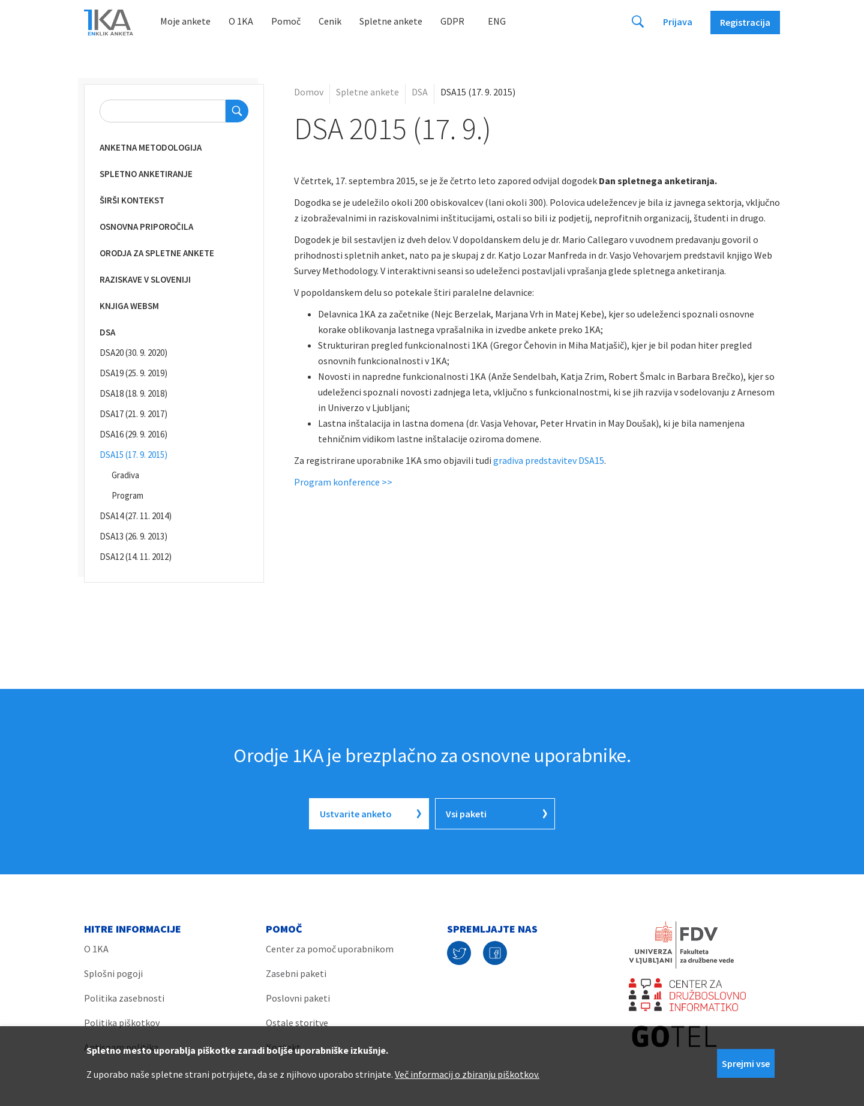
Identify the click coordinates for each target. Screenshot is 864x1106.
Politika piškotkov (122, 1023)
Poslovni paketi (298, 998)
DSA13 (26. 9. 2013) (133, 536)
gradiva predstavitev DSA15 (548, 460)
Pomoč (286, 21)
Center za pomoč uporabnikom (330, 949)
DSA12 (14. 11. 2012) (136, 556)
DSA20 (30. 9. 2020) (133, 352)
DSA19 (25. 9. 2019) (133, 373)
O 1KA (241, 21)
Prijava (677, 22)
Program (127, 495)
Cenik (330, 21)
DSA (107, 332)
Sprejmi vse (746, 1063)
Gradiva (125, 475)
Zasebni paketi (296, 973)
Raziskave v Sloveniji (145, 279)
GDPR (452, 21)
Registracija (745, 22)
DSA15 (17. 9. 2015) (133, 454)
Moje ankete (185, 21)
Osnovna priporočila (146, 226)
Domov (308, 92)
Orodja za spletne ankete (157, 253)
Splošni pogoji (113, 973)
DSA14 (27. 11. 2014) (136, 515)
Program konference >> (343, 482)
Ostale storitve (297, 1023)
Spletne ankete (390, 21)
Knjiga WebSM (129, 305)
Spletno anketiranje (146, 173)
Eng (497, 21)
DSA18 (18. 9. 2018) (133, 393)
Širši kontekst (132, 200)
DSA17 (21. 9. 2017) (133, 413)
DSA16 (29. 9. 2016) (133, 434)
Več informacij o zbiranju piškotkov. (467, 1074)
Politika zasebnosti (124, 998)
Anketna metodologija (151, 147)
